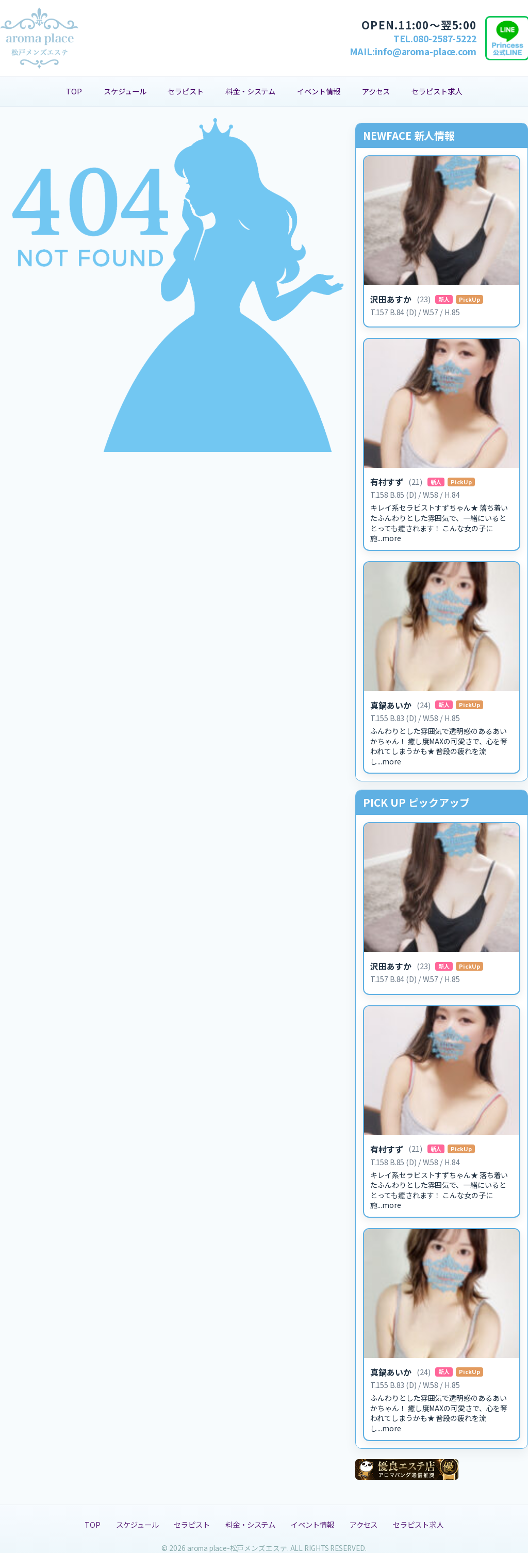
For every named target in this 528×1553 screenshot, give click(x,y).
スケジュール (125, 91)
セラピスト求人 (436, 91)
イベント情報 (318, 91)
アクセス (376, 91)
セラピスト (186, 91)
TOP (74, 91)
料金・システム (250, 91)
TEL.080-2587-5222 (434, 38)
